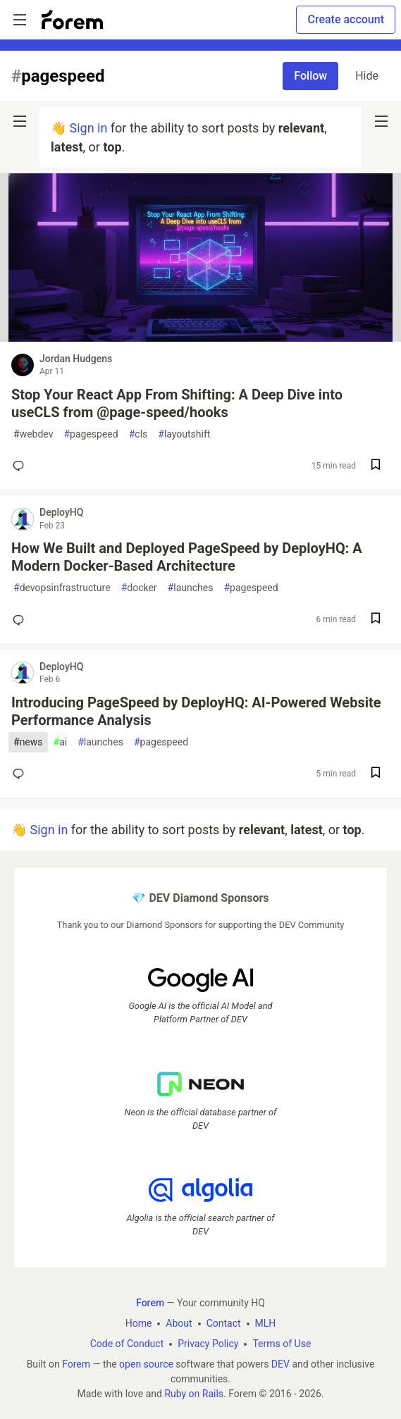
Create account (345, 19)
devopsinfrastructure (62, 588)
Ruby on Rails (193, 1394)
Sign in (88, 127)
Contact (223, 1324)
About (179, 1324)
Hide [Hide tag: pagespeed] (366, 75)
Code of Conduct (127, 1344)
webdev (33, 434)
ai (61, 742)
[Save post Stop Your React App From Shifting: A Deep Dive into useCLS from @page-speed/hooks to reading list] (376, 466)
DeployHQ (61, 512)
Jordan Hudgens (75, 358)
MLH (265, 1324)
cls (138, 434)
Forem (76, 1364)
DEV (280, 1364)
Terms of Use (281, 1344)
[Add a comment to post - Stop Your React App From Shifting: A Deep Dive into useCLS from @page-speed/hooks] (21, 465)
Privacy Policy (208, 1344)
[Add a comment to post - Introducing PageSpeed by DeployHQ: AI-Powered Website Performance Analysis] (21, 773)
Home (138, 1324)
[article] (200, 337)
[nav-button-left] (20, 121)
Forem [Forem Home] (150, 1303)
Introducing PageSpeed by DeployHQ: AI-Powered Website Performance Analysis (196, 711)
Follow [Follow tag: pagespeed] (310, 75)
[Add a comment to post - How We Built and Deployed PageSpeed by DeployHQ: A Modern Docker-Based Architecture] (21, 620)
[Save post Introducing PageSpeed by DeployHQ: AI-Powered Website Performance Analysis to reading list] (376, 774)
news (28, 742)
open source (146, 1364)
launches (191, 588)
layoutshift (184, 434)
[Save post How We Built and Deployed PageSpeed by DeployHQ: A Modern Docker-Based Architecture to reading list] (376, 620)
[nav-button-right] (381, 121)
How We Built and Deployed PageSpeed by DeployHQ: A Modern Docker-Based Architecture (186, 557)
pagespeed (90, 434)
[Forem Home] (72, 20)
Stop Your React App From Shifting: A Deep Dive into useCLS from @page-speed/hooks (177, 403)
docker (139, 588)
